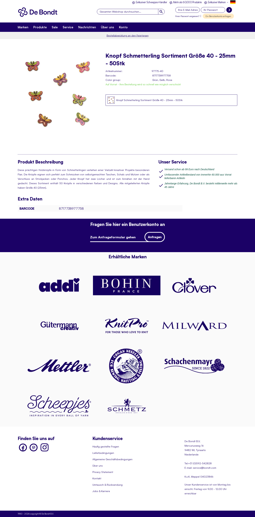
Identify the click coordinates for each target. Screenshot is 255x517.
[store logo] (39, 12)
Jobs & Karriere (101, 491)
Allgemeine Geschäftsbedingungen (112, 459)
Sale (55, 27)
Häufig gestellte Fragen (105, 446)
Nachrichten (87, 27)
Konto (123, 27)
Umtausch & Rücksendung (107, 484)
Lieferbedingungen (103, 452)
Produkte (40, 27)
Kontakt (96, 478)
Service (68, 27)
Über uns (107, 27)
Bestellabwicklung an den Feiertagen (128, 35)
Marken (23, 27)
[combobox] (131, 12)
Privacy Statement (102, 471)
